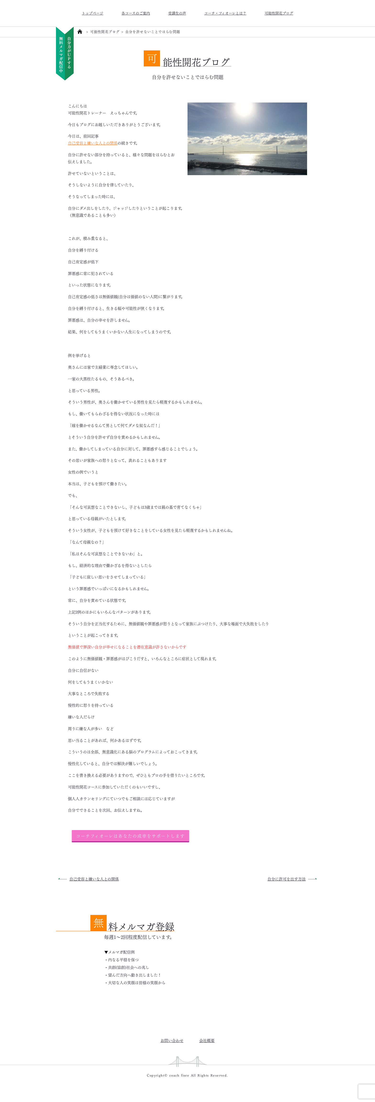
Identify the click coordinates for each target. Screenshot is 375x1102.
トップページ (92, 13)
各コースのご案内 (135, 13)
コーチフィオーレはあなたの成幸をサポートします (130, 835)
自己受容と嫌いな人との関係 (92, 143)
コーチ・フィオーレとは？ (225, 13)
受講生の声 (177, 13)
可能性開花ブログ (279, 13)
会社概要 (207, 1040)
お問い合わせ (171, 1040)
